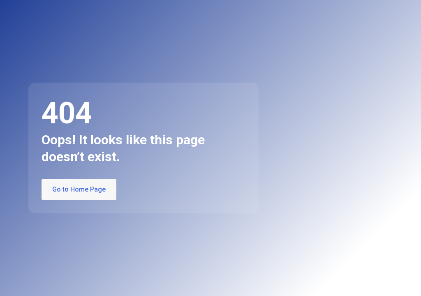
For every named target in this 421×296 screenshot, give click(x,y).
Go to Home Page (79, 189)
